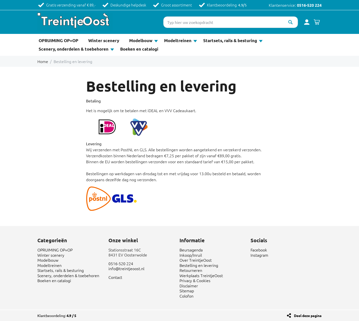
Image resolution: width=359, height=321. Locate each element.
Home (42, 61)
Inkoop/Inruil (191, 255)
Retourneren (191, 270)
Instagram (259, 255)
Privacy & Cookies (195, 280)
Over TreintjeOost (196, 260)
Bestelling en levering (199, 265)
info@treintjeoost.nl (126, 268)
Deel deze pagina (308, 315)
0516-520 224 (309, 5)
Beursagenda (191, 249)
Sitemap (187, 290)
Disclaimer (189, 285)
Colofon (186, 296)
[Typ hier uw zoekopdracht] (230, 22)
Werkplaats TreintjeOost (201, 275)
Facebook (259, 249)
